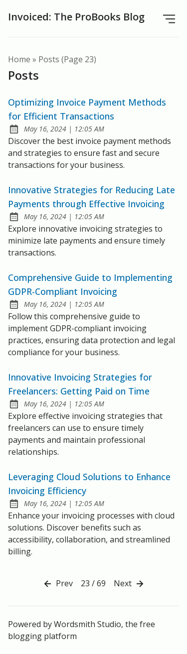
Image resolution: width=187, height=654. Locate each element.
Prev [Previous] (57, 584)
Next (130, 584)
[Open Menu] (169, 18)
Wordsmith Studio (87, 624)
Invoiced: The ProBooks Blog (76, 16)
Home (19, 59)
